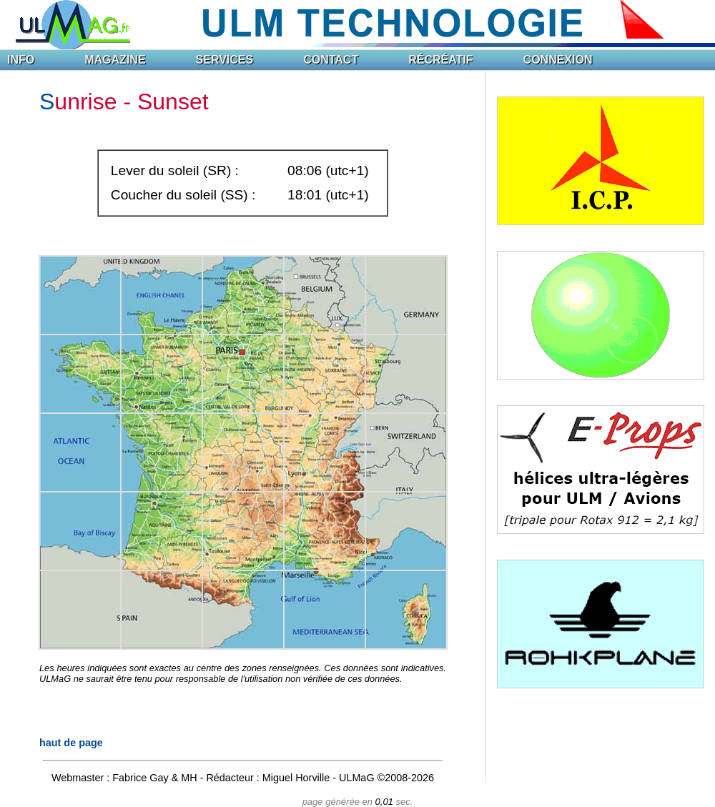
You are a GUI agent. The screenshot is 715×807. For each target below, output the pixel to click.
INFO (20, 60)
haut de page (71, 742)
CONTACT (330, 60)
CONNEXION (558, 60)
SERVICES (225, 60)
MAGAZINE (114, 60)
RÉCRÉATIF (440, 60)
